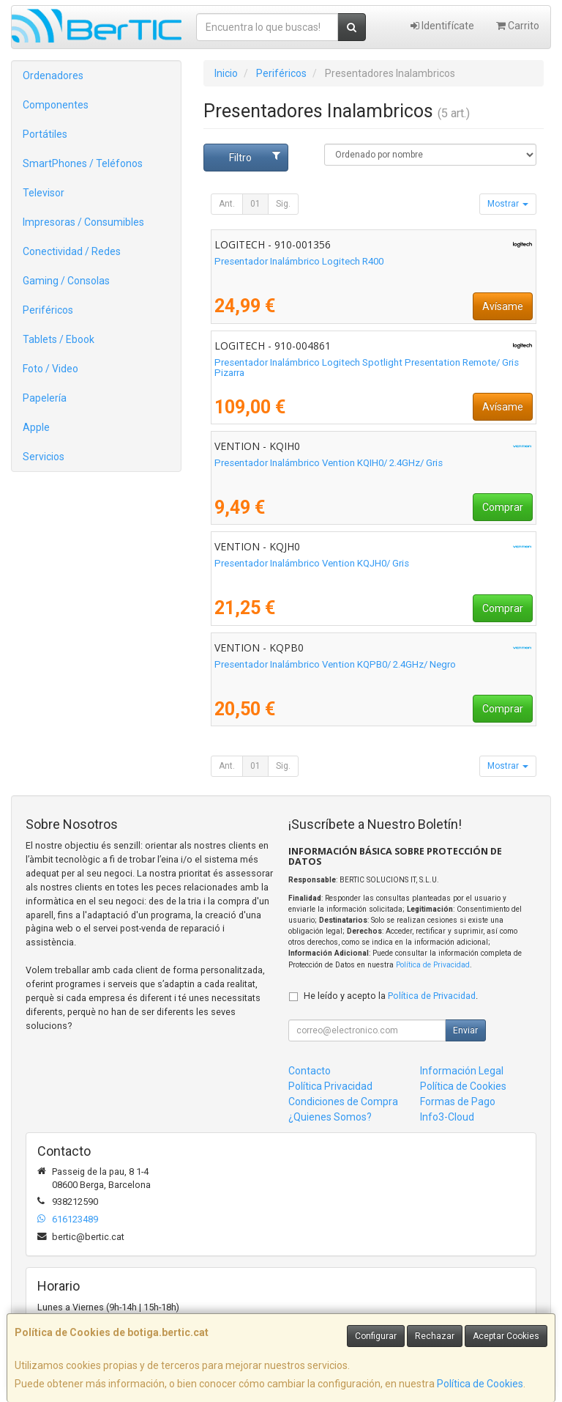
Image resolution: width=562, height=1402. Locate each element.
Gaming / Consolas (66, 281)
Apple (36, 427)
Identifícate (442, 26)
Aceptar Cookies (506, 1336)
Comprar (502, 507)
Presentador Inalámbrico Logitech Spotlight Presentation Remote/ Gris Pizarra (366, 368)
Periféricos (48, 310)
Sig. (283, 204)
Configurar (376, 1336)
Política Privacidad (330, 1086)
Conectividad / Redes (72, 251)
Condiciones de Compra (343, 1101)
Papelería (45, 398)
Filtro (254, 156)
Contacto (309, 1071)
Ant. (227, 204)
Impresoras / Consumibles (83, 222)
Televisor (43, 193)
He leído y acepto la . (391, 995)
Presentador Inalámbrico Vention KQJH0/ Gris (311, 563)
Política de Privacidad (433, 965)
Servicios (43, 456)
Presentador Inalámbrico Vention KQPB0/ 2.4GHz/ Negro (335, 664)
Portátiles (45, 134)
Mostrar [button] (507, 204)
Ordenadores (53, 75)
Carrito (517, 26)
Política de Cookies (480, 1384)
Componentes (56, 105)
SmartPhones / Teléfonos (83, 163)
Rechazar (434, 1336)
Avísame (502, 306)
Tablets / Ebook (58, 339)
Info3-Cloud (447, 1117)
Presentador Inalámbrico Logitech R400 (298, 261)
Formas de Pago (457, 1101)
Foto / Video (50, 369)
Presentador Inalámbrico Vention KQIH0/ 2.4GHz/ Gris (328, 462)
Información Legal (461, 1071)
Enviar (465, 1030)
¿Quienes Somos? (330, 1117)
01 (255, 204)
